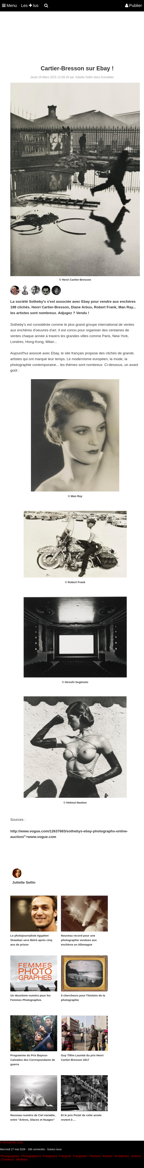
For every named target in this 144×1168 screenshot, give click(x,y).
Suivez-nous (54, 1149)
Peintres (94, 1156)
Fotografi (65, 1156)
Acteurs (136, 1156)
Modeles (22, 1159)
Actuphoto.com (13, 1142)
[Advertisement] (68, 39)
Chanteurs (7, 1159)
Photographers (31, 1156)
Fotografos (50, 1156)
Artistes (107, 1156)
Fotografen (80, 1156)
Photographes (10, 1156)
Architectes (121, 1156)
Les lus (29, 5)
